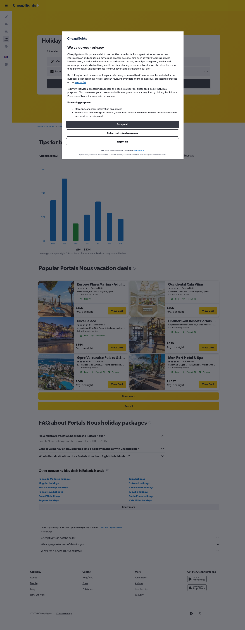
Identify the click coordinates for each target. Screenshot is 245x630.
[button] (122, 124)
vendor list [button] (80, 82)
